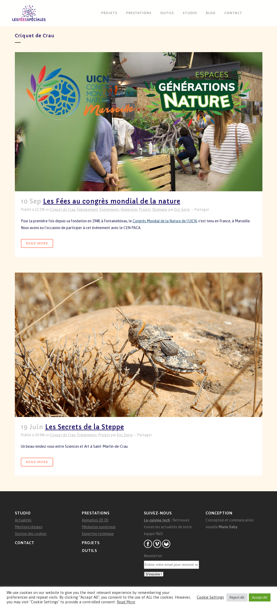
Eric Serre (182, 209)
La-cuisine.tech (157, 520)
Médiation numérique (99, 527)
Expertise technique (98, 534)
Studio (23, 513)
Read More (37, 243)
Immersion (129, 209)
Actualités (23, 520)
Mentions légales (28, 527)
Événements (109, 209)
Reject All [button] (237, 597)
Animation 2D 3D (95, 520)
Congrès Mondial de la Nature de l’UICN (165, 221)
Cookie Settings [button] (210, 597)
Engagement (87, 209)
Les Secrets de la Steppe (84, 427)
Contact (24, 543)
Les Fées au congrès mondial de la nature (111, 201)
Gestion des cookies (31, 534)
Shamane (159, 209)
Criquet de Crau (63, 209)
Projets (145, 209)
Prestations (95, 513)
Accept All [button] (259, 597)
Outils (89, 550)
